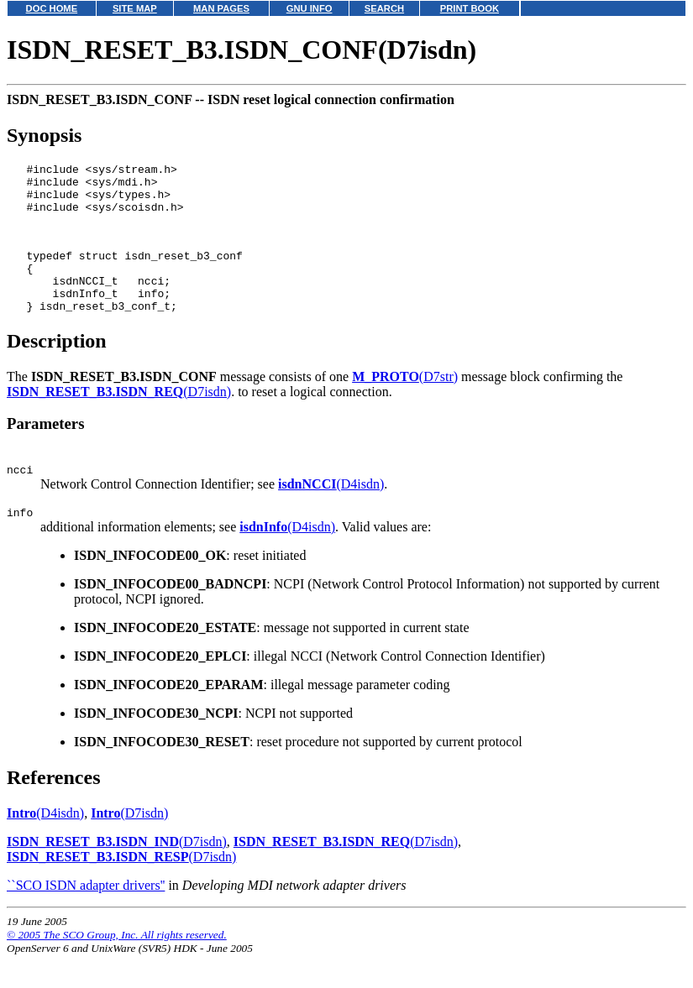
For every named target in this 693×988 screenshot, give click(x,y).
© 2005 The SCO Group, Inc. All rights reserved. (117, 967)
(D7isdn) (119, 419)
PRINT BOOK (469, 8)
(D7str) (405, 404)
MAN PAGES (221, 8)
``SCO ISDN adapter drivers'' (86, 918)
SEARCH (384, 8)
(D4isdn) (331, 514)
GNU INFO (309, 8)
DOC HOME (52, 8)
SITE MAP (135, 8)
